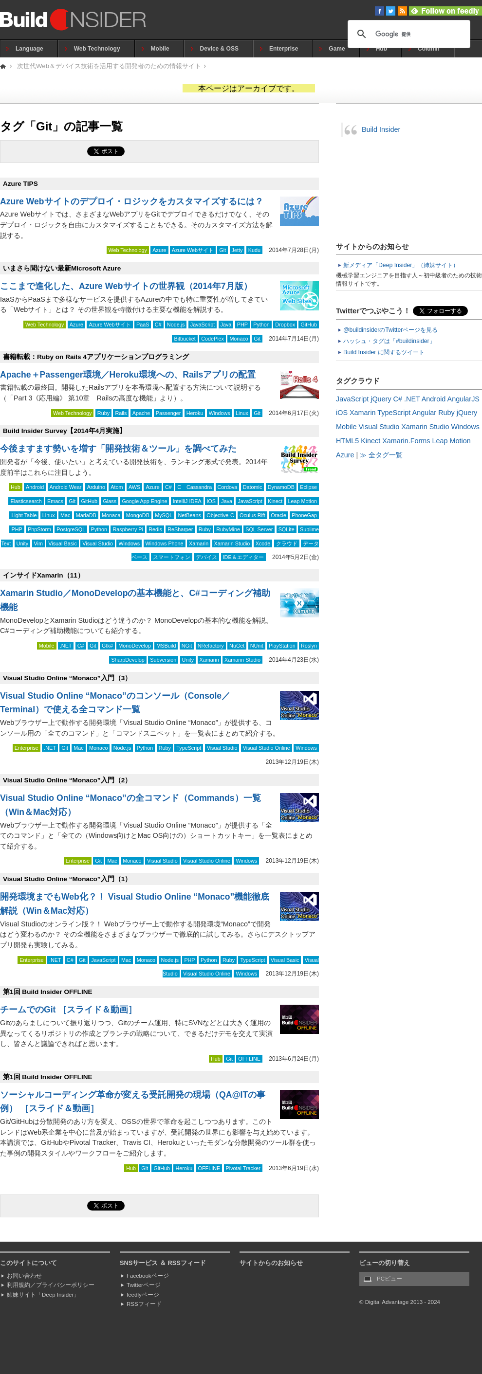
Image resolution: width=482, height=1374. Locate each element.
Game (337, 48)
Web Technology (97, 48)
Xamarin (198, 543)
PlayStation (282, 646)
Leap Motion (302, 501)
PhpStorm (39, 529)
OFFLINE (249, 1059)
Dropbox (285, 324)
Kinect (275, 501)
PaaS (142, 324)
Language (29, 48)
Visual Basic (62, 543)
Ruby (103, 413)
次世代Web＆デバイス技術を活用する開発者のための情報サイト (109, 66)
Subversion (163, 660)
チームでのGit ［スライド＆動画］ (68, 1009)
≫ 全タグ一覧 (381, 455)
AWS (134, 487)
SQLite (286, 529)
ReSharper (180, 529)
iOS (211, 501)
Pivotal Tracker (243, 1168)
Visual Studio (97, 543)
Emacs (55, 501)
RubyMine (228, 529)
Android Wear (66, 487)
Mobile (160, 48)
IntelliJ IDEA (187, 501)
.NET (66, 646)
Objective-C (220, 515)
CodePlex (212, 339)
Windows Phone (165, 543)
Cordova (228, 487)
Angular (424, 412)
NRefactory (211, 646)
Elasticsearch (25, 501)
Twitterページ (144, 1285)
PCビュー (389, 1279)
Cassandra (199, 487)
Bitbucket (184, 339)
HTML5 (347, 441)
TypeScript (188, 748)
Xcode (263, 543)
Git (222, 250)
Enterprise (283, 48)
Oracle (278, 515)
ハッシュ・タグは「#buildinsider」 (389, 341)
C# (158, 324)
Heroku (195, 413)
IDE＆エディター (243, 557)
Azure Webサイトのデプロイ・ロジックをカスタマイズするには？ (131, 201)
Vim (38, 543)
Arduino (96, 487)
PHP (242, 324)
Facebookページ (148, 1276)
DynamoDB (281, 487)
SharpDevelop (127, 660)
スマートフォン (171, 557)
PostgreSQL (70, 529)
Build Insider (381, 129)
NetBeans (189, 515)
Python (261, 324)
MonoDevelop (134, 646)
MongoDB (137, 515)
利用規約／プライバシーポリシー (50, 1285)
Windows (219, 413)
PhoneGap (304, 515)
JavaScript (202, 324)
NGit (187, 646)
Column (429, 48)
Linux (242, 413)
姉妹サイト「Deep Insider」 (43, 1295)
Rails (121, 413)
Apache (141, 413)
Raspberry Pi (127, 529)
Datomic (252, 487)
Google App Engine (144, 501)
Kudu (254, 250)
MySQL (163, 515)
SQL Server (259, 529)
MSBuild (166, 646)
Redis (155, 529)
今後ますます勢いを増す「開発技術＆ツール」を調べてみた (118, 448)
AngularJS (463, 399)
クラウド (286, 543)
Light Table (24, 515)
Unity (23, 543)
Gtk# (107, 646)
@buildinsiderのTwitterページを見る (390, 329)
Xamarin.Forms (406, 441)
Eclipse (308, 487)
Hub (381, 48)
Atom (117, 487)
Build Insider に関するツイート (384, 352)
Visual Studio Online (266, 748)
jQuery (381, 399)
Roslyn (309, 646)
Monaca (111, 515)
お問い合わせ (24, 1276)
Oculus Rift (252, 515)
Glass (109, 501)
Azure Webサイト (193, 250)
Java (226, 324)
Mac (65, 515)
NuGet (236, 646)
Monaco (238, 339)
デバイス (206, 557)
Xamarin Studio (232, 543)
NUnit (256, 646)
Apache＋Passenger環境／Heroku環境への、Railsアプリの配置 (128, 375)
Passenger (168, 413)
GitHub (308, 324)
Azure (159, 250)
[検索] (407, 34)
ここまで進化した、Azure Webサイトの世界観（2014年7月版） (126, 286)
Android (35, 487)
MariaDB (86, 515)
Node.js (176, 324)
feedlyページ (143, 1295)
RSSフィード (144, 1304)
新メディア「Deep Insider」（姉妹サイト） (401, 265)
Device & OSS (219, 48)
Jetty (237, 250)
